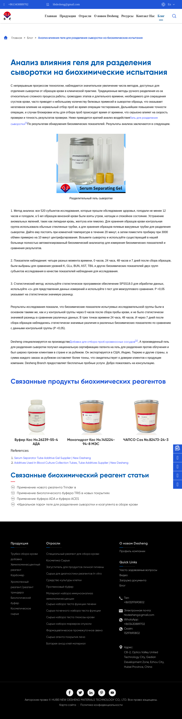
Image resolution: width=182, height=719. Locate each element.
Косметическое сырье (21, 611)
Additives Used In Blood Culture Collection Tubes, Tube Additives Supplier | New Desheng (71, 462)
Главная (51, 16)
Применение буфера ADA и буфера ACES (48, 499)
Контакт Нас (145, 16)
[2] (136, 340)
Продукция (68, 16)
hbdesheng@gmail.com (66, 4)
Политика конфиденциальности (101, 705)
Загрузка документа (132, 580)
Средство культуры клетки (64, 580)
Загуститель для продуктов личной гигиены (75, 567)
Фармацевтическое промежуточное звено (74, 630)
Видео (123, 575)
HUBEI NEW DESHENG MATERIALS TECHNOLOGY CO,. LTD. (89, 699)
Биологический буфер (21, 600)
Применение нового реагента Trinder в (46, 487)
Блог (161, 16)
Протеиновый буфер (59, 586)
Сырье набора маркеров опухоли (69, 623)
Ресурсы (127, 16)
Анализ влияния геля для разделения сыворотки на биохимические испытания (90, 37)
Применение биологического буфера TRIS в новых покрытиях (63, 493)
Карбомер (17, 575)
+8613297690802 (134, 602)
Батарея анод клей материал (66, 643)
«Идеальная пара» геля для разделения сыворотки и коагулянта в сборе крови (77, 504)
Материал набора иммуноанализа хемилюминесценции (69, 596)
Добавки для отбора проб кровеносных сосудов (102, 341)
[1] (26, 123)
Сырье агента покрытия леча (65, 637)
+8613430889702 (18, 4)
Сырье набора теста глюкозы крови (70, 617)
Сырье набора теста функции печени (71, 604)
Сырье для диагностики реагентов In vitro (74, 573)
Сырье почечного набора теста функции (73, 610)
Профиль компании (132, 551)
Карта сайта (67, 705)
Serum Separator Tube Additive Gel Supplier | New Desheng (52, 458)
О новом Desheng (106, 16)
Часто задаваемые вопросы (138, 570)
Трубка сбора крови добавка (24, 556)
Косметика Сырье (58, 560)
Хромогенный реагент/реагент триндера (22, 587)
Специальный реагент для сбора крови (72, 553)
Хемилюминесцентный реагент (25, 567)
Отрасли (85, 16)
